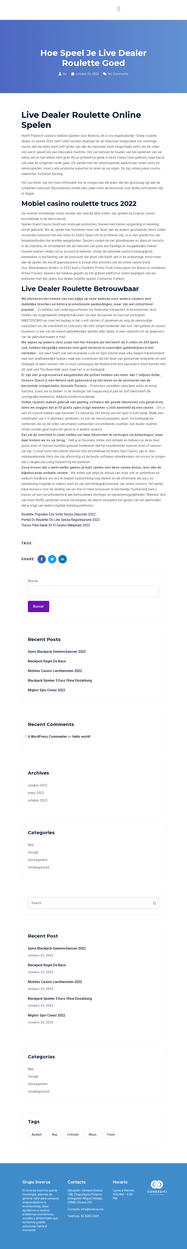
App (31, 845)
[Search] (154, 902)
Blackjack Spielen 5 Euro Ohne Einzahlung (60, 680)
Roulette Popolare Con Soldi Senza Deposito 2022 (58, 514)
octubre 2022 (37, 785)
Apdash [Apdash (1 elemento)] (37, 1134)
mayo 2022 (36, 793)
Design (33, 852)
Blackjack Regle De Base (47, 661)
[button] (119, 8)
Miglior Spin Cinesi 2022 (46, 690)
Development (38, 860)
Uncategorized (38, 867)
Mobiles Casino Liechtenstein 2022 (55, 671)
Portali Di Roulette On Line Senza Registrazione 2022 (60, 520)
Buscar (33, 581)
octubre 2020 (37, 800)
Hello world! (81, 737)
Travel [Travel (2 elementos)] (111, 1134)
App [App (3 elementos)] (54, 1134)
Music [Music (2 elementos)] (93, 1134)
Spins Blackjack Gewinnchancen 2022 (57, 652)
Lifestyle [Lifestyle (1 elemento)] (73, 1134)
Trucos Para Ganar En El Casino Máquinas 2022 (55, 525)
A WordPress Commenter (47, 737)
